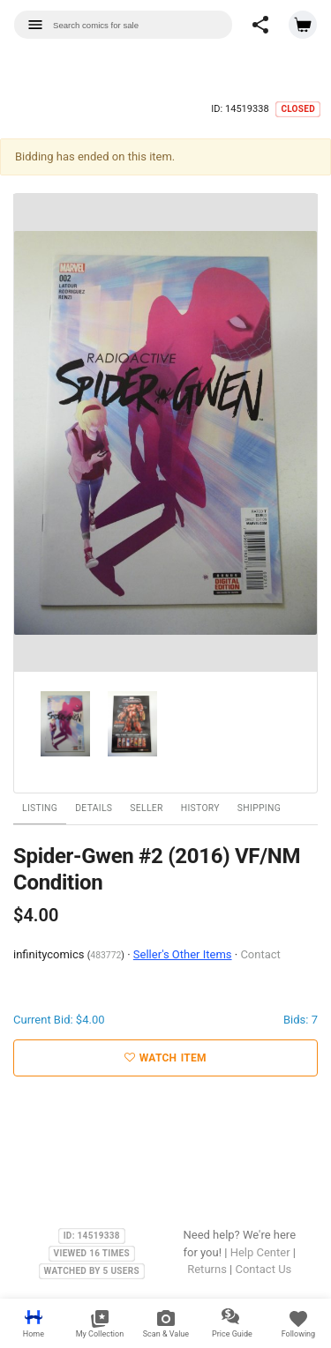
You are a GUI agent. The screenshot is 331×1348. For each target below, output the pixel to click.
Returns (207, 1269)
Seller (146, 808)
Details (93, 808)
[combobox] (123, 25)
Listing (39, 808)
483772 (105, 955)
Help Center (260, 1252)
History (200, 808)
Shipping (259, 808)
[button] (260, 25)
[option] (165, 433)
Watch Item (165, 1058)
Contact (260, 954)
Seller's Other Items (182, 954)
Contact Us (263, 1269)
